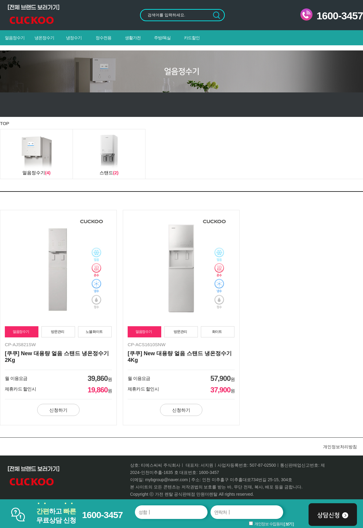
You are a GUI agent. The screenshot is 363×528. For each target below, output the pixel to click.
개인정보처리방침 (340, 446)
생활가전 (133, 37)
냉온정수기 (44, 37)
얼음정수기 (15, 37)
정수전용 (103, 37)
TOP (4, 123)
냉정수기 (74, 37)
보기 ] (289, 524)
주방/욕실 (162, 37)
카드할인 (192, 37)
